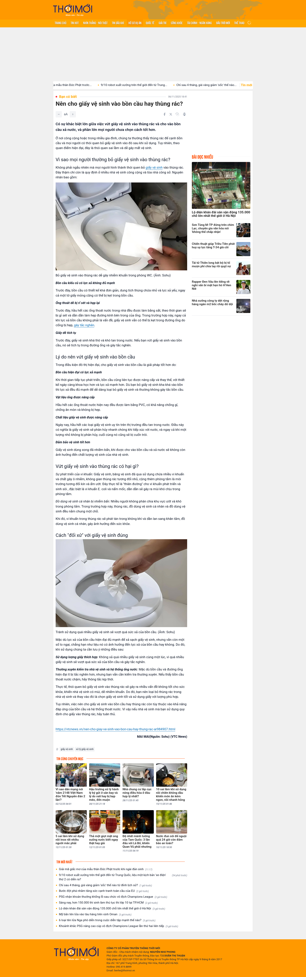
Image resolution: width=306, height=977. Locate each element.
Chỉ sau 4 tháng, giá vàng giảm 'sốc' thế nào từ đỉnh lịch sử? (105, 885)
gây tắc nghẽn (84, 325)
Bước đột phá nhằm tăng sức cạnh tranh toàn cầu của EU (104, 891)
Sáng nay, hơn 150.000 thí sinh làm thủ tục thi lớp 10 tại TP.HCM (108, 903)
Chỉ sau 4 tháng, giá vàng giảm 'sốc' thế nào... (213, 85)
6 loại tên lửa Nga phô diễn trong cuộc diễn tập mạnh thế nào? (107, 920)
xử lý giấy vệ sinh (84, 749)
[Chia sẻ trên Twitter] (170, 114)
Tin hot (75, 23)
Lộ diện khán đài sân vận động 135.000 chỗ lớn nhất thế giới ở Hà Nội (112, 908)
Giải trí (162, 23)
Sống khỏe (177, 23)
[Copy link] (177, 114)
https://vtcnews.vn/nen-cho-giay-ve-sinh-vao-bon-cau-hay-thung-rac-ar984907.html (115, 729)
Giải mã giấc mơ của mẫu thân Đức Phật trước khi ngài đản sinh (105, 869)
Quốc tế (150, 23)
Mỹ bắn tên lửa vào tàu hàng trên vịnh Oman (95, 914)
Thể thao (239, 23)
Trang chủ (60, 23)
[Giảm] (59, 114)
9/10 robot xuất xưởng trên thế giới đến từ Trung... (140, 85)
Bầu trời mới (223, 23)
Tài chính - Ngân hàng (199, 23)
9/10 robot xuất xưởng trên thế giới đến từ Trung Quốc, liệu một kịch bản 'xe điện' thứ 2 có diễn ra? (123, 877)
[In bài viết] (184, 114)
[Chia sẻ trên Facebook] (164, 114)
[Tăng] (73, 114)
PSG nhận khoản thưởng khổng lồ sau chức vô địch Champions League (113, 897)
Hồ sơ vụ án (134, 23)
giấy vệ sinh (154, 167)
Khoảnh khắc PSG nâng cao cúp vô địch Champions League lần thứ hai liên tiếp (118, 926)
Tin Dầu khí (118, 23)
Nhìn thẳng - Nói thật (95, 23)
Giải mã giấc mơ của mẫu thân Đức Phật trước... (66, 85)
